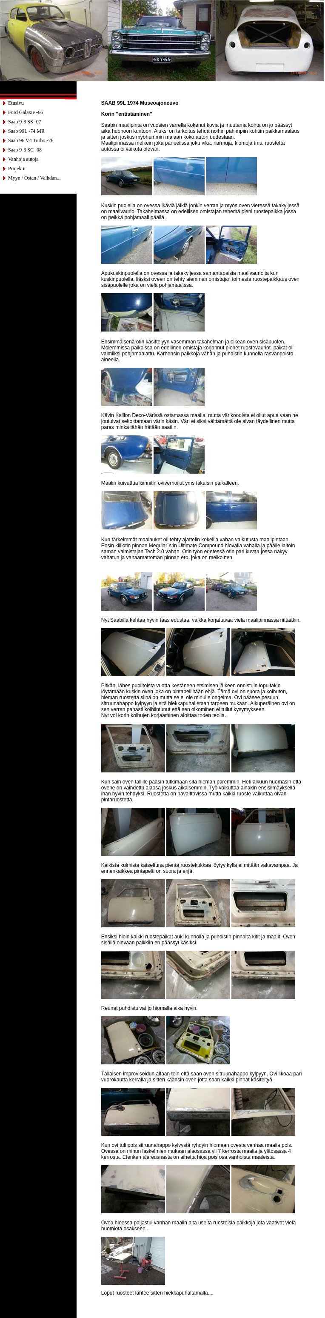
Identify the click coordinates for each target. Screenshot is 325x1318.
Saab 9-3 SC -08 (25, 150)
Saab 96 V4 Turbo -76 (30, 140)
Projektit (17, 169)
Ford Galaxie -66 (25, 112)
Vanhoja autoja (23, 159)
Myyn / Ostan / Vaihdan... (34, 178)
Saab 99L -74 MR (26, 131)
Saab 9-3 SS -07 (24, 122)
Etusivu (16, 103)
